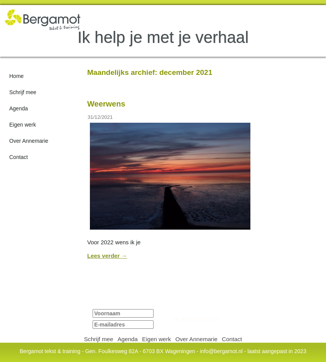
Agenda (18, 108)
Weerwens (106, 104)
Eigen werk (22, 125)
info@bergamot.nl (221, 351)
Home (16, 76)
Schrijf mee (22, 92)
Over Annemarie (28, 141)
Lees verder (107, 255)
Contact (18, 157)
